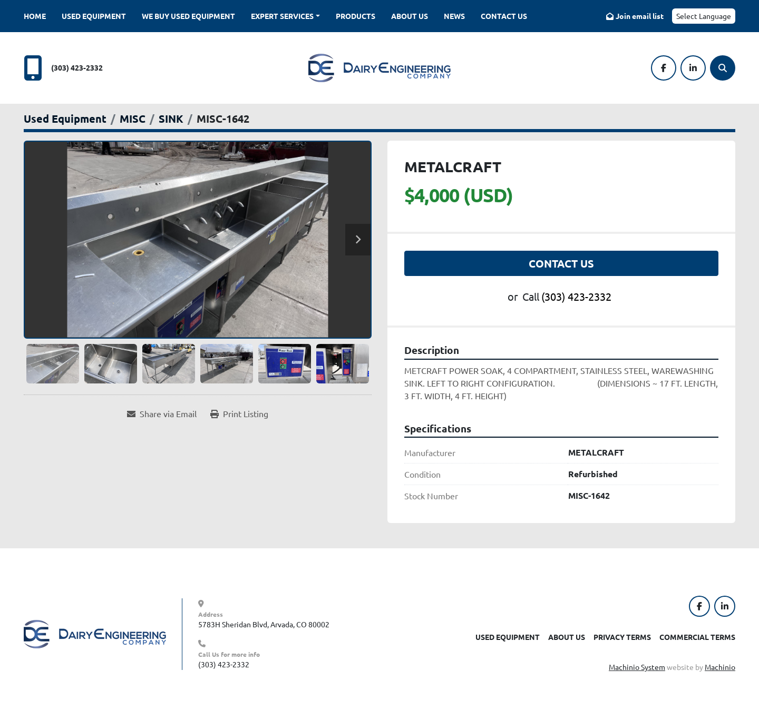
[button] (285, 16)
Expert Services (282, 16)
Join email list (640, 16)
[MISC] (132, 118)
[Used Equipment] (65, 118)
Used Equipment (94, 16)
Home (35, 16)
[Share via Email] (161, 413)
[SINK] (171, 118)
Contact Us (504, 16)
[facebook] (663, 68)
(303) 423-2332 (77, 67)
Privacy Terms (622, 637)
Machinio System (637, 667)
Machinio (720, 667)
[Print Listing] (239, 413)
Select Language (703, 16)
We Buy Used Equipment (188, 16)
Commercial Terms (697, 637)
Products (355, 16)
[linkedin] (693, 68)
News (454, 16)
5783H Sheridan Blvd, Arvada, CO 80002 (263, 624)
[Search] (722, 68)
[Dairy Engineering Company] (95, 633)
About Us (409, 16)
